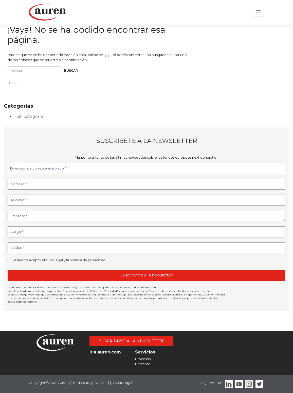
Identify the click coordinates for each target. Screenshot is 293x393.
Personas (142, 364)
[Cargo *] (146, 231)
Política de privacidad (91, 383)
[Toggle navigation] (258, 12)
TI (136, 369)
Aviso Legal (122, 383)
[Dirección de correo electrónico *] (146, 168)
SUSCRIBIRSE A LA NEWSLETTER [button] (131, 341)
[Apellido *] (146, 200)
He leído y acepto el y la (56, 260)
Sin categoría (29, 116)
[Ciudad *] (146, 247)
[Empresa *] (146, 216)
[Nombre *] (146, 184)
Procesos (143, 359)
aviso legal (54, 260)
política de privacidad (87, 260)
